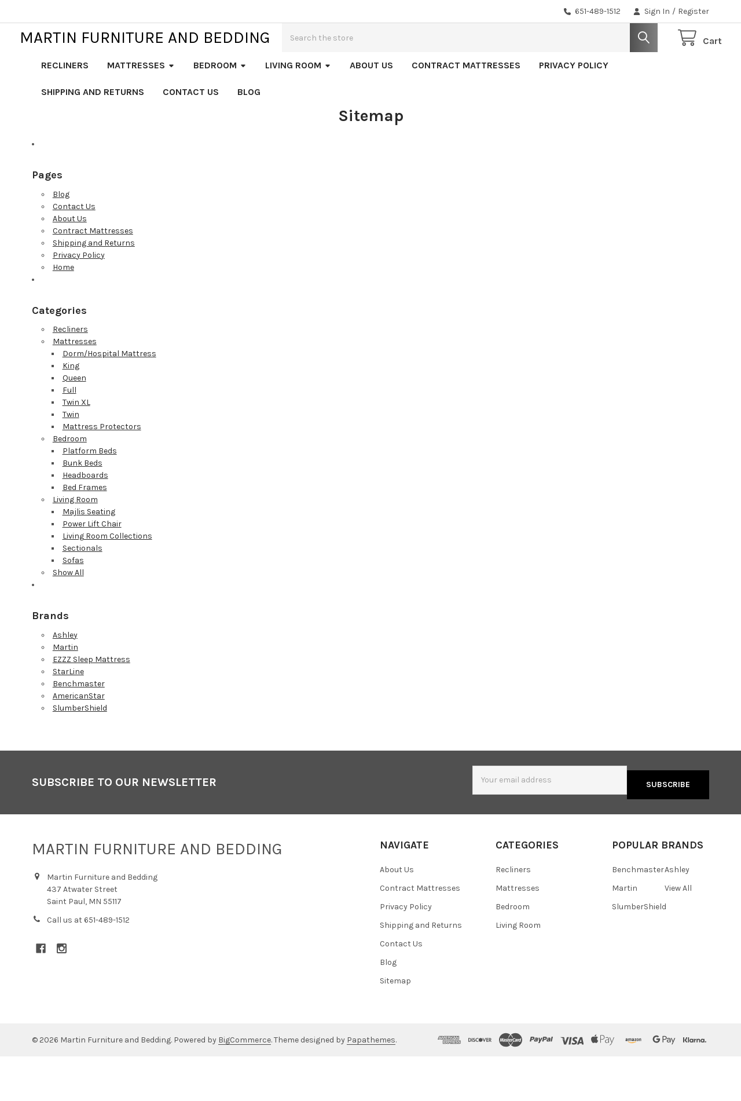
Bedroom (220, 102)
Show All (68, 609)
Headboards (85, 512)
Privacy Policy (573, 102)
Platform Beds (90, 488)
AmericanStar (79, 733)
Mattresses (141, 102)
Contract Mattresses (466, 102)
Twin (71, 451)
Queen (74, 415)
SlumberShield (80, 745)
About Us (371, 102)
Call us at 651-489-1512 (88, 952)
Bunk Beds (82, 500)
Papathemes (371, 1072)
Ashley (65, 672)
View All (678, 921)
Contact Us (191, 128)
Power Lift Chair (92, 561)
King (71, 403)
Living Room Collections (107, 573)
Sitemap (395, 1013)
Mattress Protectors (102, 464)
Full (69, 427)
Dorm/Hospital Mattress (109, 391)
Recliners (65, 102)
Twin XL (76, 439)
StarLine (68, 709)
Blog (249, 128)
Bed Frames (85, 524)
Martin (65, 684)
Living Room (298, 102)
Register (693, 11)
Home (63, 304)
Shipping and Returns (92, 128)
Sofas (73, 597)
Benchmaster (79, 721)
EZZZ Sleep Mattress (91, 696)
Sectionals (82, 585)
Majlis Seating (89, 549)
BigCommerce (244, 1072)
